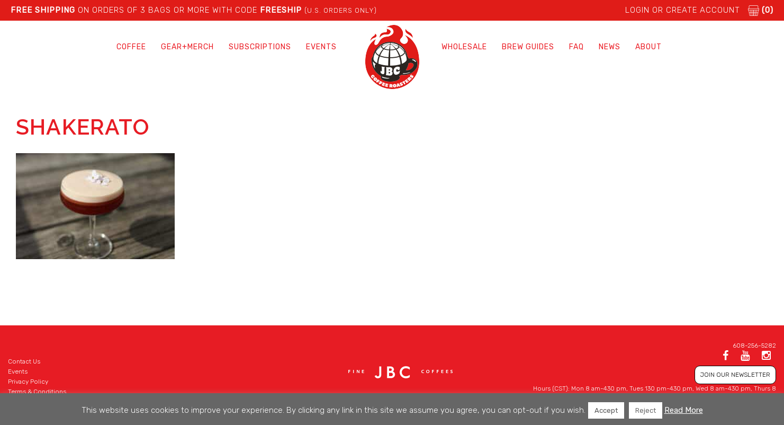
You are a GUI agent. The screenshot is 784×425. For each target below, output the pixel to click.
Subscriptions (260, 46)
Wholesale (464, 46)
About (648, 46)
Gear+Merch (187, 46)
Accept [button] (606, 410)
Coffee (131, 46)
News (609, 46)
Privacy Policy (28, 381)
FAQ (576, 46)
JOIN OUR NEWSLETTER (735, 374)
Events (321, 46)
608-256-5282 (754, 345)
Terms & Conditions (37, 391)
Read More (683, 410)
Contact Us (24, 361)
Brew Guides (528, 46)
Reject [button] (645, 410)
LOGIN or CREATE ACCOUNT (682, 10)
